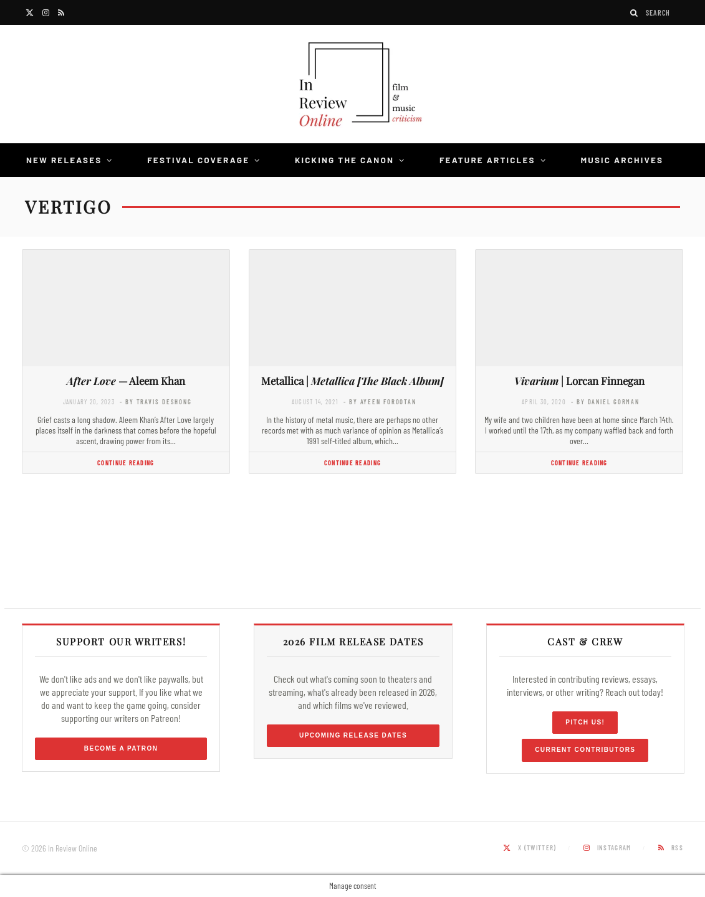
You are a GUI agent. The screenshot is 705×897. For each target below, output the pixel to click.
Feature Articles (487, 159)
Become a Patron (121, 748)
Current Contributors (585, 749)
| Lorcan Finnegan (579, 380)
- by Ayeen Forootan (379, 401)
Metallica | (352, 380)
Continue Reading (125, 462)
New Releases (64, 159)
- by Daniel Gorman (605, 401)
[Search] (634, 13)
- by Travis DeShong (156, 401)
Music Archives (621, 159)
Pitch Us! (585, 722)
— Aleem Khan (126, 380)
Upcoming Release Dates (353, 735)
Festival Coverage (198, 159)
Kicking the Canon (344, 159)
